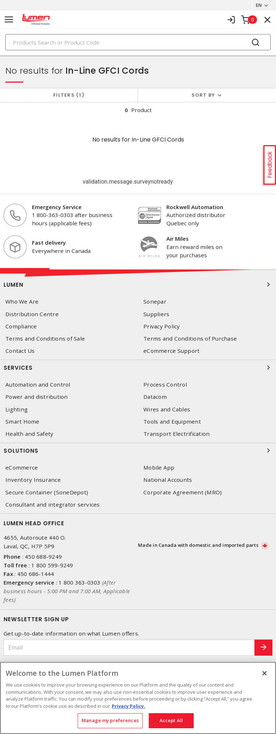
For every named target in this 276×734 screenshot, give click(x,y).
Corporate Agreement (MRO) (182, 492)
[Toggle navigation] (9, 20)
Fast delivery (49, 242)
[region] (138, 698)
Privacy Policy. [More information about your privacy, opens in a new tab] (128, 706)
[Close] (264, 673)
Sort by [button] (203, 95)
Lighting (16, 409)
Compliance (21, 326)
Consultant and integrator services (52, 504)
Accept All (171, 720)
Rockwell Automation (194, 207)
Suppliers (156, 314)
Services (138, 367)
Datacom (155, 396)
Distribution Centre (32, 314)
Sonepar (154, 301)
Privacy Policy (161, 326)
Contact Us (20, 350)
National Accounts (167, 479)
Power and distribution (36, 396)
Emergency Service (57, 207)
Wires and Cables (166, 409)
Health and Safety (29, 433)
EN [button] (259, 5)
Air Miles (177, 238)
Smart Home (22, 421)
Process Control (165, 384)
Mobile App (159, 467)
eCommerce (21, 467)
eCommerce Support (171, 350)
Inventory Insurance (33, 479)
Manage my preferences (110, 720)
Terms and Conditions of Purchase (190, 338)
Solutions (138, 450)
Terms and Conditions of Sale (45, 338)
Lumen (138, 284)
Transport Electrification (176, 433)
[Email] (129, 648)
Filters (68, 95)
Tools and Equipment (172, 421)
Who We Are (22, 301)
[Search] (138, 42)
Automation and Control (37, 384)
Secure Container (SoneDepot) (46, 492)
